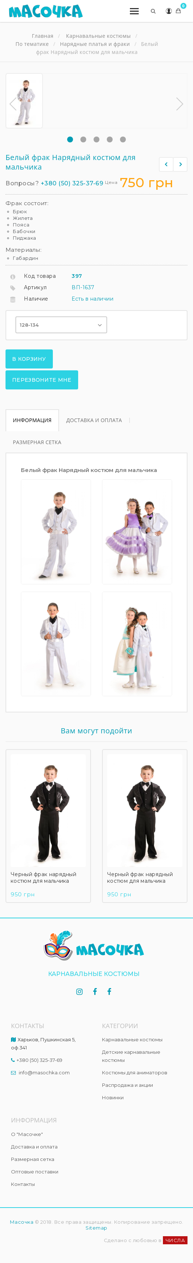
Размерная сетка (37, 442)
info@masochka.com (44, 1072)
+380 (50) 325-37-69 (72, 183)
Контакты (23, 1184)
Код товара (40, 276)
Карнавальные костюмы (132, 1039)
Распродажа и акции (127, 1085)
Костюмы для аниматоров (134, 1072)
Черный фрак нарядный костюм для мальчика (43, 878)
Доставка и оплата (94, 420)
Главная (43, 36)
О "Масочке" (27, 1134)
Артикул (35, 287)
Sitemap (96, 1228)
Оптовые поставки (34, 1172)
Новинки (113, 1097)
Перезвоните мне (42, 380)
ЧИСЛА (175, 1240)
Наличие (36, 298)
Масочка (22, 1222)
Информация (32, 420)
